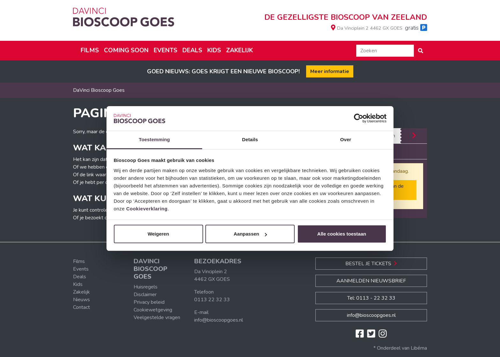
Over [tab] (345, 139)
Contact (81, 307)
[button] (420, 51)
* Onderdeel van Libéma (400, 348)
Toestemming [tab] (154, 139)
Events (165, 50)
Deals (192, 50)
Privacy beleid (149, 302)
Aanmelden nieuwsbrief (371, 280)
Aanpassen (250, 234)
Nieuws (81, 299)
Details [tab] (250, 139)
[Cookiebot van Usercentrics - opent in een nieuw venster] (358, 118)
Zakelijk (239, 50)
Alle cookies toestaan (341, 234)
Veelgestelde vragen (157, 317)
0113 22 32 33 (212, 299)
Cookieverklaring (147, 208)
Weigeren (158, 234)
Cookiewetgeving (153, 309)
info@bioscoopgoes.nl (218, 320)
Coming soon (126, 50)
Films (90, 50)
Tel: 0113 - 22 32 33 (371, 298)
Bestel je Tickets (371, 263)
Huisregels (146, 286)
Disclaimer (145, 294)
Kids (214, 50)
